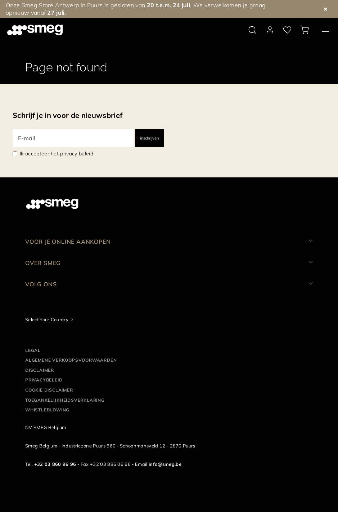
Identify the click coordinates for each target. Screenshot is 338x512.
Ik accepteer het (56, 153)
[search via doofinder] (252, 29)
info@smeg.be (165, 464)
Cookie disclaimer (49, 390)
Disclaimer (39, 370)
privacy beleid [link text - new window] (76, 153)
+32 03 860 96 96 (55, 464)
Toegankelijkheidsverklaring (65, 400)
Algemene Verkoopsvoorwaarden (71, 360)
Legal (33, 350)
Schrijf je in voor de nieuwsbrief (67, 115)
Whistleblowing (47, 409)
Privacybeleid (43, 380)
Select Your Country (46, 319)
